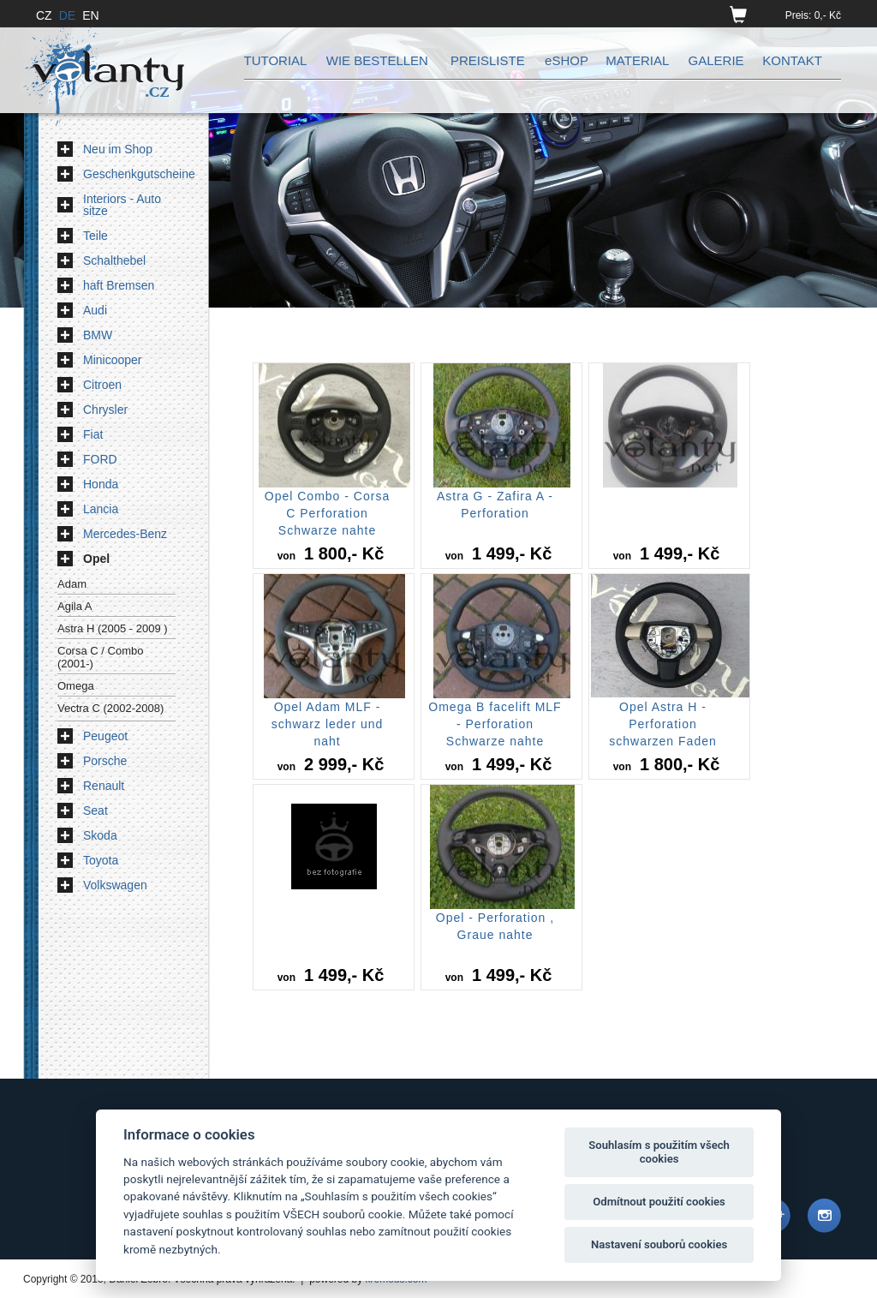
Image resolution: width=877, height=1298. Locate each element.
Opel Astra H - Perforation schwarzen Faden (663, 724)
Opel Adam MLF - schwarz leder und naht (327, 724)
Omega (75, 685)
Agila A (74, 606)
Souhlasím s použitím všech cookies (659, 1152)
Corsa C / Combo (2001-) (100, 657)
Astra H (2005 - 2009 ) (112, 628)
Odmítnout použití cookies (659, 1201)
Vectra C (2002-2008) (110, 708)
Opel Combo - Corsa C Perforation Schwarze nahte (327, 513)
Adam (72, 583)
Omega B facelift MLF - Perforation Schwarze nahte (494, 724)
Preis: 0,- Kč (813, 15)
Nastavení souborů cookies (659, 1244)
